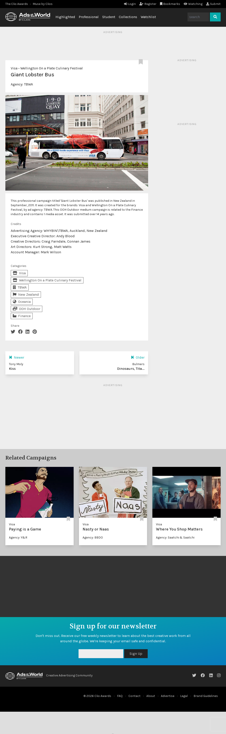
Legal (184, 696)
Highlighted (65, 17)
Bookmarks (170, 4)
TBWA (28, 84)
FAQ (120, 696)
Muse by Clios (43, 4)
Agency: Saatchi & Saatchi (175, 537)
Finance (22, 316)
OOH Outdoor (26, 309)
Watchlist (148, 17)
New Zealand (26, 294)
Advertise (167, 696)
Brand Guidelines (206, 696)
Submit (213, 4)
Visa (14, 68)
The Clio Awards (16, 4)
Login (130, 4)
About (150, 696)
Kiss (12, 368)
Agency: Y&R (18, 537)
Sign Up (136, 653)
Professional (89, 17)
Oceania (22, 301)
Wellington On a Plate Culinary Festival (51, 68)
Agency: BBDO (93, 537)
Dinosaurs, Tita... (131, 368)
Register (147, 4)
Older (138, 357)
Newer (16, 357)
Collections (128, 17)
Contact (134, 696)
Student (108, 17)
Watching (193, 4)
